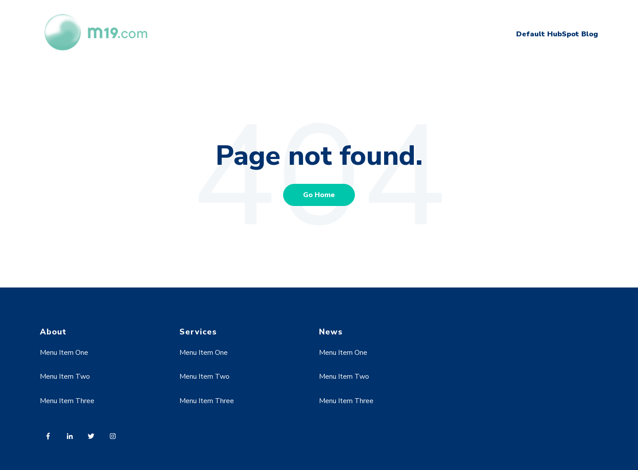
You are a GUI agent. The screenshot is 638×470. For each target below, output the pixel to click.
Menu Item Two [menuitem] (65, 376)
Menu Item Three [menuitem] (67, 401)
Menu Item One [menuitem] (64, 352)
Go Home (319, 195)
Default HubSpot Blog (557, 34)
